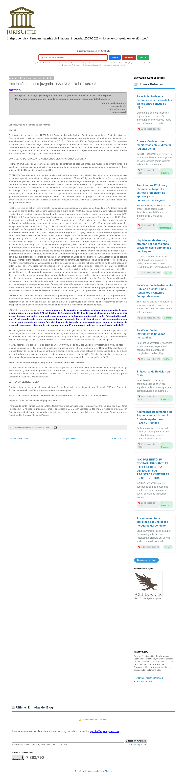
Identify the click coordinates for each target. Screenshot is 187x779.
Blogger (108, 771)
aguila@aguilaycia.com (104, 731)
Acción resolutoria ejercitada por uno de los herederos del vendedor (152, 522)
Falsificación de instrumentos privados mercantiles (151, 334)
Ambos (143, 57)
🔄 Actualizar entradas (146, 560)
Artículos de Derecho (146, 681)
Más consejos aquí (138, 744)
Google (115, 57)
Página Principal (70, 439)
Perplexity (129, 57)
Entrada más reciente (18, 439)
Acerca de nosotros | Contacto (150, 678)
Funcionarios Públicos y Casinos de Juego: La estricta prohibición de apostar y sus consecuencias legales (152, 193)
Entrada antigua (119, 439)
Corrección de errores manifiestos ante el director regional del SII (154, 145)
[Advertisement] (154, 625)
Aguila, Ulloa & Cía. (116, 109)
